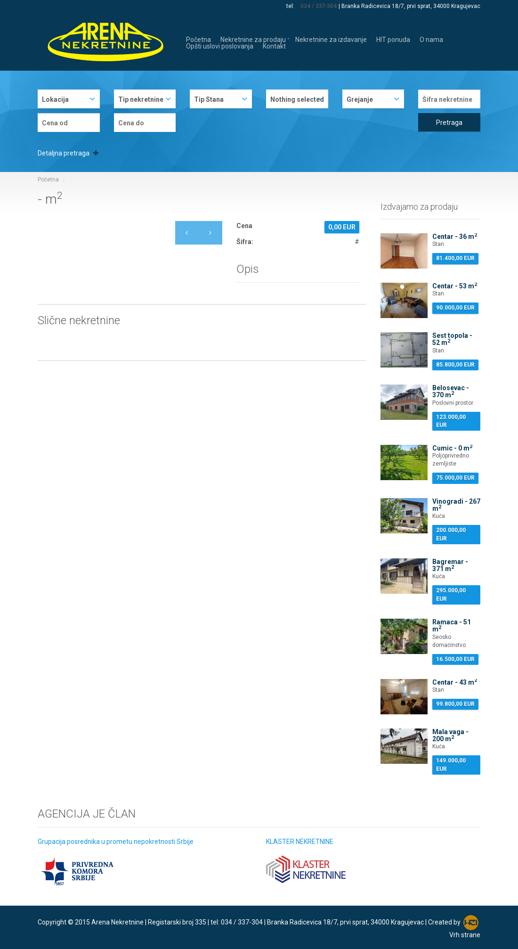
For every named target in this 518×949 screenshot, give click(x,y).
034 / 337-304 (319, 6)
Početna (198, 39)
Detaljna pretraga (68, 153)
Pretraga (449, 122)
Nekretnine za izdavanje (331, 39)
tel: (291, 6)
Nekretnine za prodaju (253, 39)
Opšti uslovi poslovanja (219, 45)
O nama (431, 39)
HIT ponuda (393, 39)
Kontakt (274, 45)
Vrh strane (464, 935)
